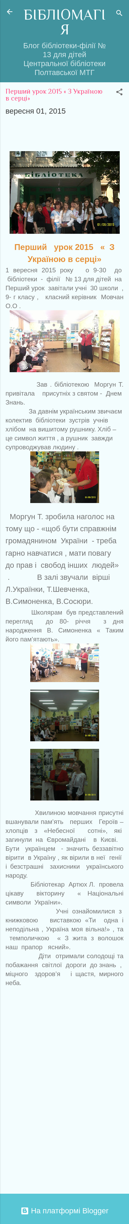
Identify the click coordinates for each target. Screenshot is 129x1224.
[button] (119, 93)
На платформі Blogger (64, 1210)
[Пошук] (119, 13)
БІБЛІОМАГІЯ (64, 22)
